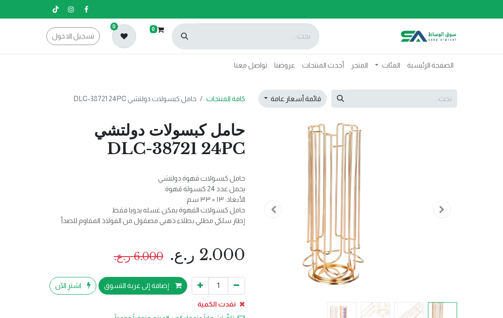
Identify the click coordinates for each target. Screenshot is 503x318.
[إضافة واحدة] (200, 286)
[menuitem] (430, 65)
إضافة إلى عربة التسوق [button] (143, 285)
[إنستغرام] (71, 9)
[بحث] (184, 36)
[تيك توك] (56, 9)
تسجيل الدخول (73, 36)
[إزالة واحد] (236, 286)
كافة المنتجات (225, 98)
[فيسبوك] (86, 9)
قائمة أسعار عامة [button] (295, 98)
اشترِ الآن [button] (73, 285)
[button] (442, 209)
